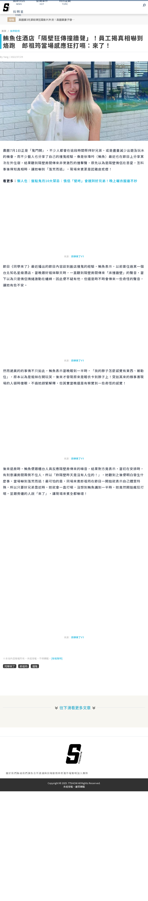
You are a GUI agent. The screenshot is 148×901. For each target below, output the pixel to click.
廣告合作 (33, 773)
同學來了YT (77, 256)
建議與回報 (45, 773)
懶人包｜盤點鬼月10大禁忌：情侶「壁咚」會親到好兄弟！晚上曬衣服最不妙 (77, 180)
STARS (18, 12)
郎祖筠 (23, 666)
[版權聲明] (57, 658)
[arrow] (6, 7)
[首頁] (74, 754)
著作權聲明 (70, 773)
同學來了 (9, 666)
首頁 (3, 31)
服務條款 (57, 773)
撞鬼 (34, 666)
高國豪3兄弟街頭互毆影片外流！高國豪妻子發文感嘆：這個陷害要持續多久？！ (48, 19)
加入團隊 (82, 773)
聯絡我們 (22, 773)
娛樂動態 (15, 31)
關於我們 (11, 773)
